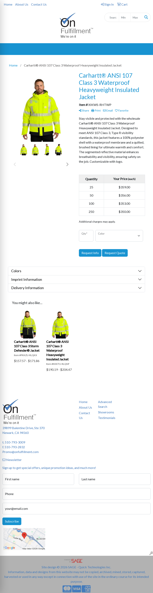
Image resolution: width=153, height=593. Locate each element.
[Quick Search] (111, 17)
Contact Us (39, 4)
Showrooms (105, 412)
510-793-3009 (15, 442)
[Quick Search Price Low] (125, 17)
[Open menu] (145, 49)
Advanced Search (105, 404)
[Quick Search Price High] (136, 17)
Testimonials (105, 418)
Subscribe (12, 521)
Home (8, 4)
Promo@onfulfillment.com (20, 452)
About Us (21, 4)
